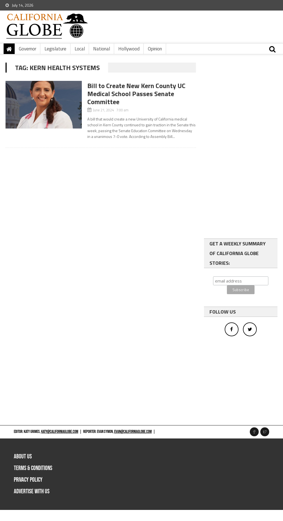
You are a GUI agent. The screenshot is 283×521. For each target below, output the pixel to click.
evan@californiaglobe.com (133, 431)
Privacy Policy (28, 480)
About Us (23, 456)
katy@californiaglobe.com (59, 431)
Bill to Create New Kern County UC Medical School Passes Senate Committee (136, 94)
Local (80, 48)
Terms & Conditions (33, 468)
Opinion (155, 48)
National (101, 48)
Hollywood (129, 48)
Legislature (55, 48)
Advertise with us (31, 491)
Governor (27, 48)
